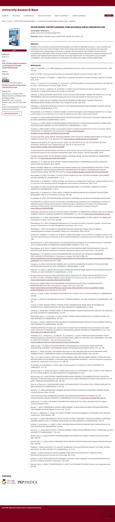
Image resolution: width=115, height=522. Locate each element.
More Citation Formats (11, 113)
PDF (14, 50)
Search (109, 15)
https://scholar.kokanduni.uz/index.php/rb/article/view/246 (87, 172)
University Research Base (20, 10)
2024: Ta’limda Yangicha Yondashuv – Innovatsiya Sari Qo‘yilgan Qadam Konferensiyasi (40, 21)
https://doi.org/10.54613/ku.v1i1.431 (97, 214)
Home (4, 21)
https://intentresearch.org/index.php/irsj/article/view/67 (51, 280)
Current (5, 16)
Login (109, 3)
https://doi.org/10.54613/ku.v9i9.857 (53, 158)
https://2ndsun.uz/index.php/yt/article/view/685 (47, 147)
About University (61, 16)
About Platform (44, 16)
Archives (16, 16)
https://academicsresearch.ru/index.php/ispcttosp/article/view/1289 (55, 342)
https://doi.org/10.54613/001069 (42, 208)
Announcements (79, 16)
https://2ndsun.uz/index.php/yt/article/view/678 (81, 139)
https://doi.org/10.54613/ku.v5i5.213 (93, 398)
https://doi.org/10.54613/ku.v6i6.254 (43, 332)
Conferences (29, 16)
